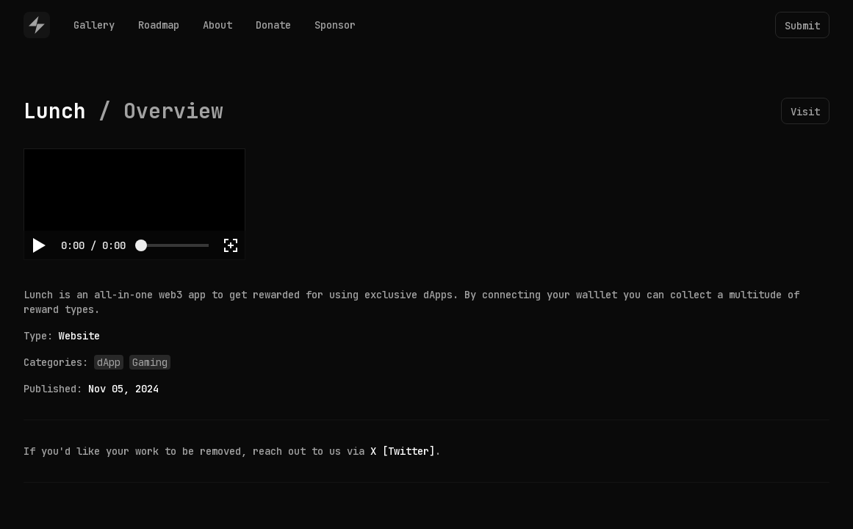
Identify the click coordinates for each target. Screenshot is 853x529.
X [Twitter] (402, 451)
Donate (273, 25)
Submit (802, 25)
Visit (805, 111)
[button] (38, 245)
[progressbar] (93, 245)
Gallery (94, 25)
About (217, 25)
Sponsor (335, 25)
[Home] (37, 25)
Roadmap (158, 25)
